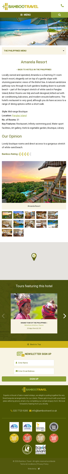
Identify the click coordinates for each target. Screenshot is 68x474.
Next (65, 316)
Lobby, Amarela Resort (30, 215)
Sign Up (34, 379)
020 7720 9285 (20, 410)
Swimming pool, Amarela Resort (18, 224)
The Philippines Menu (15, 51)
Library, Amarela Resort (18, 232)
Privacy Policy (42, 464)
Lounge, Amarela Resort (30, 224)
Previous (3, 316)
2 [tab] (36, 42)
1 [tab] (32, 42)
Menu (27, 14)
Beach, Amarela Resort (53, 224)
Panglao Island (19, 115)
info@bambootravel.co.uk (44, 410)
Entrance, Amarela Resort (18, 215)
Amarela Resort (7, 215)
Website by (34, 469)
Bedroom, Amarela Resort (41, 215)
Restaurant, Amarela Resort (53, 215)
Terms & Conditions (28, 464)
